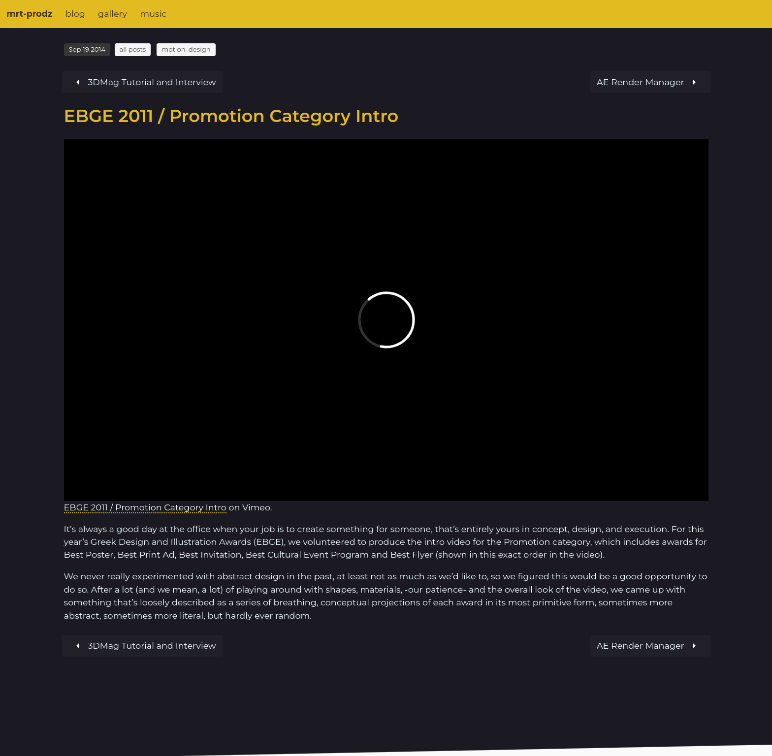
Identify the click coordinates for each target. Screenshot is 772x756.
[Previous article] (650, 82)
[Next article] (142, 82)
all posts (132, 49)
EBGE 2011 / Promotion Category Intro (145, 507)
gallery (112, 13)
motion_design (185, 49)
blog (75, 13)
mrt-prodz (29, 13)
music (153, 13)
